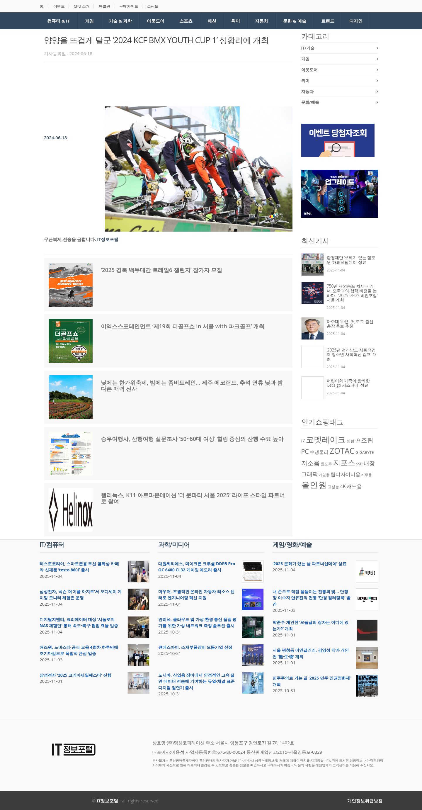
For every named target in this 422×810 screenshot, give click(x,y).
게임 (89, 21)
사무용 (366, 474)
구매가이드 (129, 6)
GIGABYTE (364, 452)
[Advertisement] (150, 82)
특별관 (104, 6)
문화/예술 (310, 102)
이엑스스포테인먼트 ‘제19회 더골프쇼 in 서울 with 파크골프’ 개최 (182, 326)
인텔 (350, 441)
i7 (303, 440)
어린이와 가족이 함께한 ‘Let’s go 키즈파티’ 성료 (348, 383)
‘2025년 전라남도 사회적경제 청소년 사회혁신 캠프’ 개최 (352, 354)
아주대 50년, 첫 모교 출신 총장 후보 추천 (350, 324)
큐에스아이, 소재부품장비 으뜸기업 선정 (195, 647)
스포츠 (186, 21)
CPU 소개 (82, 6)
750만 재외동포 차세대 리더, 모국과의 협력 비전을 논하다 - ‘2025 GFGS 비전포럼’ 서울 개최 (352, 293)
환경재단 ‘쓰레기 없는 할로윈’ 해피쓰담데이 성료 (351, 260)
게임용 (324, 474)
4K (343, 486)
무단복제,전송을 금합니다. (70, 239)
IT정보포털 (107, 239)
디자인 (356, 21)
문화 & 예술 (294, 21)
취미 (235, 21)
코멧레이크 (326, 439)
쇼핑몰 (153, 6)
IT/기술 (308, 48)
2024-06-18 (55, 137)
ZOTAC (342, 451)
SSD (359, 463)
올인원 (314, 485)
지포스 (344, 462)
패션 (211, 21)
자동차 (261, 21)
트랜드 (327, 21)
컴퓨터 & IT (58, 21)
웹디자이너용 (345, 474)
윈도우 (326, 463)
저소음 (310, 463)
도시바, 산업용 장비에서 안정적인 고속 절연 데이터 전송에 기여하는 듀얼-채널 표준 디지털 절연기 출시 (196, 681)
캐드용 (354, 486)
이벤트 (59, 6)
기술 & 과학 (120, 21)
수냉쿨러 (319, 452)
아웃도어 (155, 21)
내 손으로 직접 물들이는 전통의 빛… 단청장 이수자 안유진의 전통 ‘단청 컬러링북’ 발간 (311, 598)
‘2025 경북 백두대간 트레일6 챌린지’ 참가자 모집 (161, 270)
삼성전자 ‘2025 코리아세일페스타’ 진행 (75, 675)
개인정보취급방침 (364, 801)
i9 (357, 440)
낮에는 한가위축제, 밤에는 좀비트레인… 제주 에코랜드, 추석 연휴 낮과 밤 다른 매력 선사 (192, 386)
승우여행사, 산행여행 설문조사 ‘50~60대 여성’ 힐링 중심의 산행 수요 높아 (192, 439)
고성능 (333, 486)
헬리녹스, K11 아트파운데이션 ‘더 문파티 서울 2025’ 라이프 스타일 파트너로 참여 (193, 498)
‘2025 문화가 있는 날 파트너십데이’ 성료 (309, 563)
